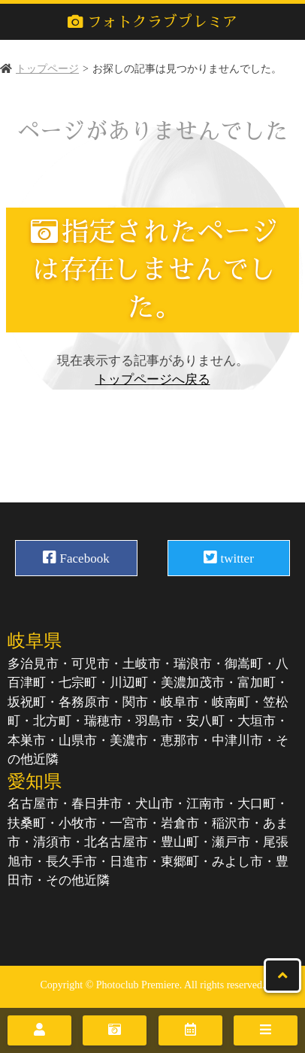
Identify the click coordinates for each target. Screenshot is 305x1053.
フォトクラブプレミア (152, 21)
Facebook (76, 557)
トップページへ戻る (152, 379)
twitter (229, 557)
